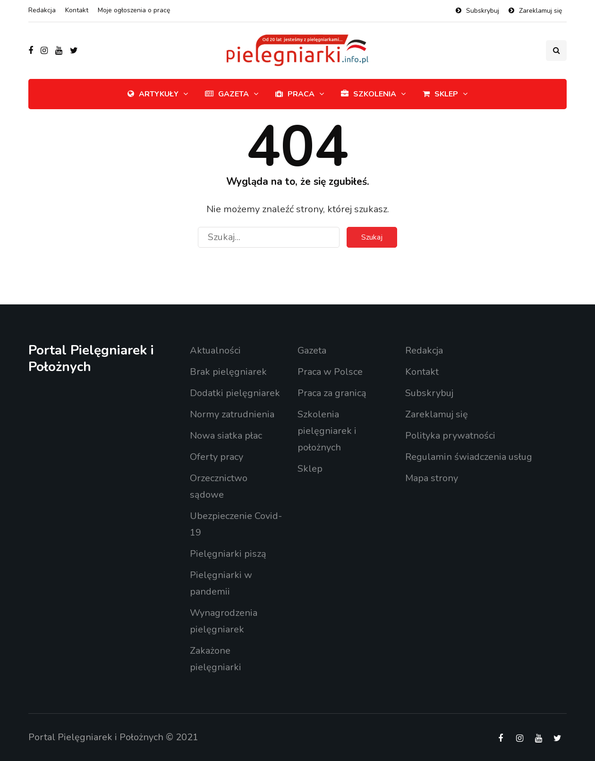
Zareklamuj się (540, 10)
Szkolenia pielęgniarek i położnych (327, 431)
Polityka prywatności (450, 435)
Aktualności (215, 350)
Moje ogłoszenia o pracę (134, 10)
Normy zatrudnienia (232, 414)
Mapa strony (431, 478)
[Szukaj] (269, 237)
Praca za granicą (332, 393)
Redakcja (42, 10)
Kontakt (76, 10)
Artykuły (153, 94)
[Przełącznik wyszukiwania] (556, 50)
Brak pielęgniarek (228, 371)
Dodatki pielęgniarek (235, 393)
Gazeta (227, 94)
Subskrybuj (482, 10)
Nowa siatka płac (226, 435)
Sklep (440, 94)
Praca (294, 94)
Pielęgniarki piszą (228, 553)
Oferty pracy (216, 456)
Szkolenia (368, 94)
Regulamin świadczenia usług (468, 456)
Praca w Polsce (330, 371)
